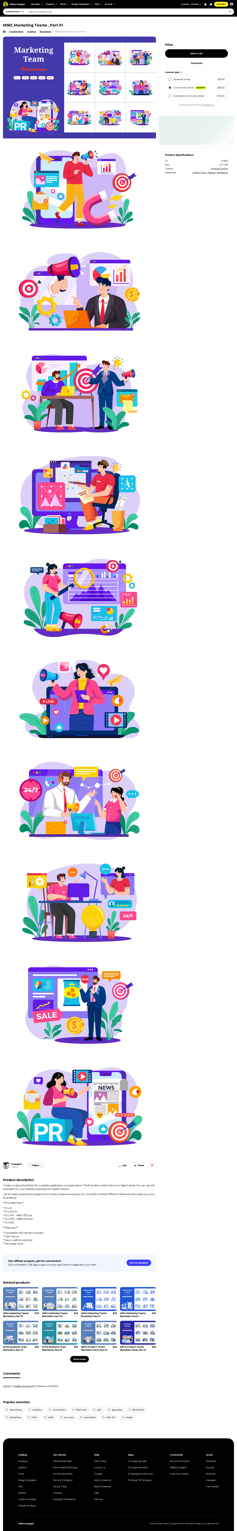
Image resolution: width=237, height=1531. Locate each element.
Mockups (22, 1461)
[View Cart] (205, 4)
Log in (6, 1386)
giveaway (115, 1409)
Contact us (208, 104)
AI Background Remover (140, 1474)
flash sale (79, 1409)
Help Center (100, 1461)
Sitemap (98, 1499)
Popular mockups (27, 1505)
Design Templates (27, 1480)
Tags (96, 1493)
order (49, 1417)
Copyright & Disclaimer (64, 1499)
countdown (57, 1409)
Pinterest (210, 1474)
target (127, 1417)
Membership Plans (62, 1461)
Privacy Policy (60, 1486)
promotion (88, 1417)
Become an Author (179, 1461)
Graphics (211, 172)
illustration (136, 1409)
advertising (13, 1409)
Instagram (211, 1480)
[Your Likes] (210, 4)
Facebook (211, 1461)
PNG (20, 1486)
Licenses (57, 1493)
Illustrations (222, 172)
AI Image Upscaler (137, 1461)
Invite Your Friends (179, 1474)
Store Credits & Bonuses (65, 1467)
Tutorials (98, 1474)
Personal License (219, 168)
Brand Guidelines (102, 1486)
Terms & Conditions (62, 1480)
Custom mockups (27, 1499)
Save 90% (221, 4)
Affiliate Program (178, 1467)
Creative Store (199, 172)
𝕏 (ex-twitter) (212, 1486)
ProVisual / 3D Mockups (139, 1480)
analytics (35, 1409)
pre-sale (66, 1417)
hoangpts (16, 1164)
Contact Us (99, 1467)
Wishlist (22, 1493)
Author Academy (102, 1480)
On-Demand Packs (62, 1474)
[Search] (230, 11)
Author (14, 1167)
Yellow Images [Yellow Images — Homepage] (26, 1523)
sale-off (108, 1417)
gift (97, 1409)
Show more (79, 1359)
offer (32, 1417)
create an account (24, 1386)
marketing (13, 1417)
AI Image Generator (138, 1467)
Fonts (21, 1474)
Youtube (210, 1467)
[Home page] (4, 32)
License (185, 4)
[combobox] (130, 12)
